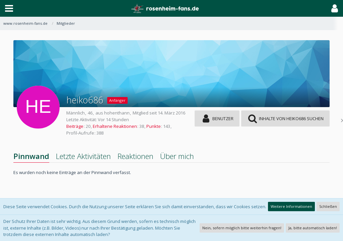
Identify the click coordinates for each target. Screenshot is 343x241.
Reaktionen (135, 156)
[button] (9, 8)
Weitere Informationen (291, 206)
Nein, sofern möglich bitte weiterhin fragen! (241, 227)
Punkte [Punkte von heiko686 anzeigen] (153, 126)
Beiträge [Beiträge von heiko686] (74, 126)
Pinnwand (31, 156)
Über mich (177, 156)
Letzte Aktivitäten (83, 156)
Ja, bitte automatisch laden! (312, 227)
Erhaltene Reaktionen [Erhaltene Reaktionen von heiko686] (115, 126)
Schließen (328, 206)
